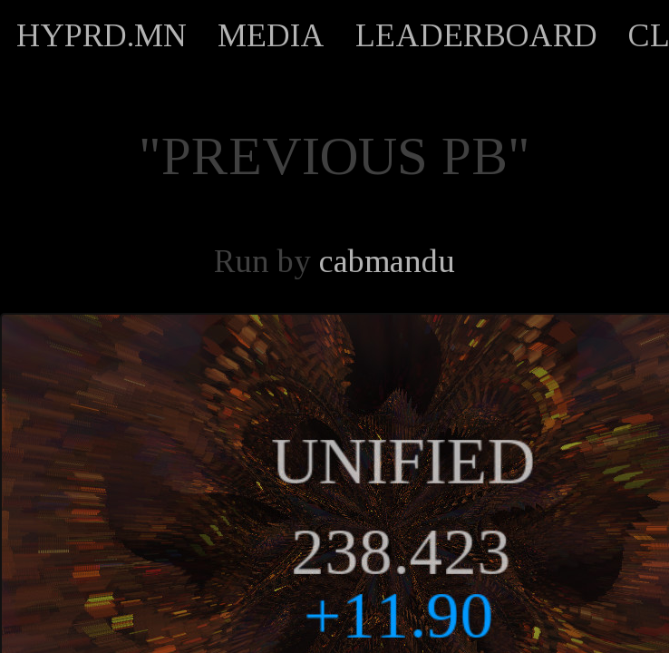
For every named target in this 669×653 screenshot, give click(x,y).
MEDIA (271, 35)
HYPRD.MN (101, 35)
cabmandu (387, 261)
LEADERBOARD (476, 35)
